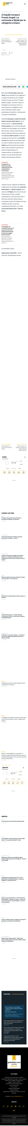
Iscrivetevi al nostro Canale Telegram (14, 34)
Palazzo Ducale (4, 534)
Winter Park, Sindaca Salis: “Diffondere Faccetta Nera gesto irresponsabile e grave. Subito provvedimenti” (13, 939)
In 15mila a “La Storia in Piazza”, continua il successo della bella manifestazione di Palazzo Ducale (12, 636)
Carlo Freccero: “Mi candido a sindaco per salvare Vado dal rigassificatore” (21, 448)
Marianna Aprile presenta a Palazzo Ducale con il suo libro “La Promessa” (13, 577)
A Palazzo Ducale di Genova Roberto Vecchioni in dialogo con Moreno (11, 518)
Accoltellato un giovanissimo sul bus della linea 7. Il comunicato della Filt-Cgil (13, 839)
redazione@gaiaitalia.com (17, 1096)
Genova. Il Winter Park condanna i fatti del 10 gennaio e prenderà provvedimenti (13, 920)
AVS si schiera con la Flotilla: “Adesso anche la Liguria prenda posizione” (13, 1008)
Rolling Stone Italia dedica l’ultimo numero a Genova (13, 596)
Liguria (6, 11)
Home (2, 11)
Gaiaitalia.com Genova (10, 1011)
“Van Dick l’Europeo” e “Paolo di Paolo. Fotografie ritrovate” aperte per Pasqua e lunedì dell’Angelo (13, 616)
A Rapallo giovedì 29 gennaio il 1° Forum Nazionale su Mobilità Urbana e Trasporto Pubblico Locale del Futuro (12, 879)
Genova (3, 819)
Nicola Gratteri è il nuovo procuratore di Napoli (6, 41)
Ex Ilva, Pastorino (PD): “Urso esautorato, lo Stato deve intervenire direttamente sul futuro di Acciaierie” (14, 1022)
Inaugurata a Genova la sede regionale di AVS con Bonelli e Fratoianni (6, 167)
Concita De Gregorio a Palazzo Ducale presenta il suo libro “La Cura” (11, 537)
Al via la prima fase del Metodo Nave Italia (12, 821)
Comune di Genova (5, 855)
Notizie (2, 516)
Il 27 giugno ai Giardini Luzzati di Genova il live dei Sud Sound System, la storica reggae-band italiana (7, 230)
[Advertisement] (13, 801)
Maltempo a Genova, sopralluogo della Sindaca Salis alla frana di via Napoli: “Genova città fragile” (13, 859)
